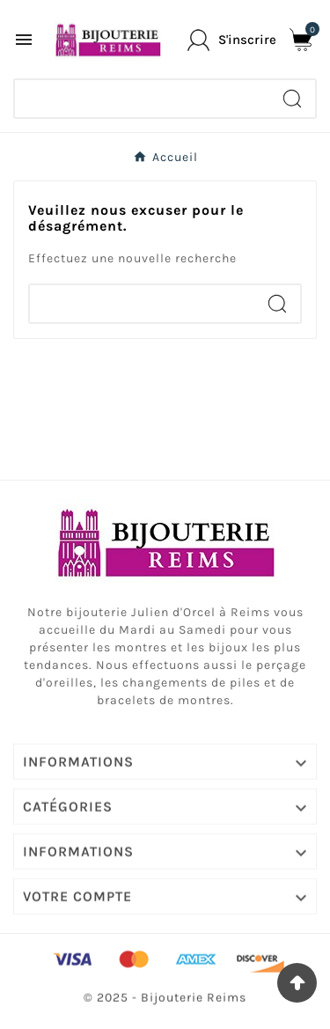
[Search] (292, 98)
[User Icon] (231, 40)
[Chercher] (142, 98)
